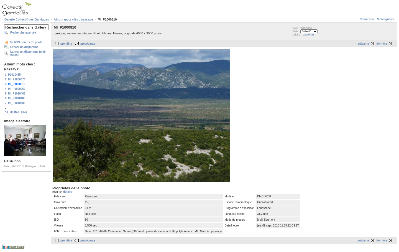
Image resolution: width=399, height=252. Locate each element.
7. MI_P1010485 (15, 103)
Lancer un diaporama (24, 47)
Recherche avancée (23, 32)
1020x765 (308, 34)
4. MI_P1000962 (15, 88)
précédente (87, 43)
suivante (363, 43)
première (66, 43)
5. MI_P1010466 (15, 93)
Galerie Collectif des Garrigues (26, 19)
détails (67, 191)
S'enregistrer (385, 19)
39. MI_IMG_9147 (16, 112)
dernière (382, 43)
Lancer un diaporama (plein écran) (28, 53)
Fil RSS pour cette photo (26, 42)
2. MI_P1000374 (15, 79)
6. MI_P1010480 (15, 98)
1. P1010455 (13, 74)
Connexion (367, 19)
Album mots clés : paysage (73, 19)
